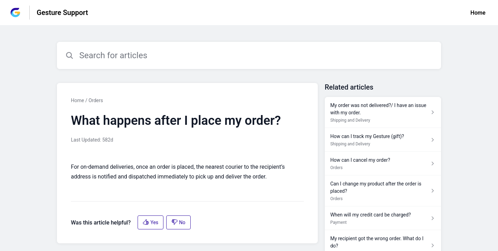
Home (477, 12)
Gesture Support (62, 12)
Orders (95, 100)
